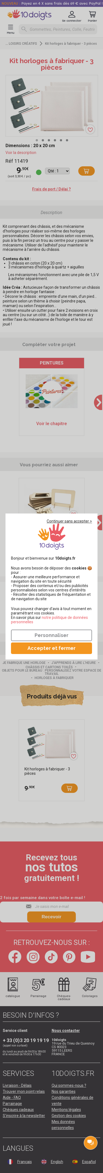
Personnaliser (51, 635)
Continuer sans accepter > (69, 521)
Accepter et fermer (51, 648)
